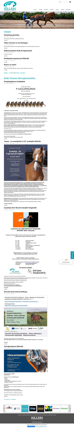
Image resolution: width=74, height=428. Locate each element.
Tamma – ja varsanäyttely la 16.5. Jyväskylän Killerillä (22, 141)
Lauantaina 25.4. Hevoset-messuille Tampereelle (20, 208)
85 (20, 72)
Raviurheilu (46, 9)
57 (16, 72)
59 (18, 72)
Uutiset (57, 9)
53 (12, 72)
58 (17, 72)
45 (11, 399)
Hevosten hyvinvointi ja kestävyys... (16, 292)
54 (13, 72)
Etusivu (35, 9)
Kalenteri (51, 9)
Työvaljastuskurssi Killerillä (13, 346)
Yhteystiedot (68, 9)
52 (10, 72)
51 (9, 72)
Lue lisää (5, 40)
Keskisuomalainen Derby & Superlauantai (18, 51)
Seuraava (23, 72)
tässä (14, 136)
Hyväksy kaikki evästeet (31, 426)
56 (15, 72)
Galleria (62, 9)
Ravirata (40, 9)
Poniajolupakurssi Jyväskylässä (14, 81)
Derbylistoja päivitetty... (12, 35)
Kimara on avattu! (10, 65)
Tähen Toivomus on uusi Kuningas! (16, 43)
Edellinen (6, 72)
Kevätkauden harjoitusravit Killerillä (16, 58)
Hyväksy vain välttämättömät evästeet (41, 426)
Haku (55, 415)
